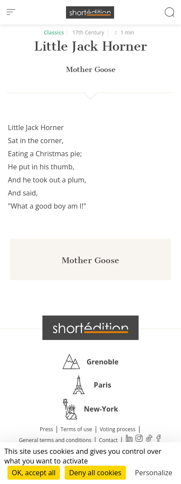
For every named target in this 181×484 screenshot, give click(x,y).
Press (46, 429)
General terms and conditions (55, 440)
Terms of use (76, 429)
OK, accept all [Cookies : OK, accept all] (34, 472)
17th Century (88, 32)
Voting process (118, 429)
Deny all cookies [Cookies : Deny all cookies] (95, 472)
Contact (108, 440)
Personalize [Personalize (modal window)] (154, 472)
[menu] (11, 12)
